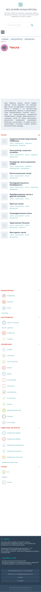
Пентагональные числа (20, 173)
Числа (12, 143)
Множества (34, 187)
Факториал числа (18, 232)
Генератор (28, 143)
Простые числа (17, 204)
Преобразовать (15, 168)
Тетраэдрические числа (21, 213)
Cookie (20, 577)
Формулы (22, 145)
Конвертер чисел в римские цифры (22, 163)
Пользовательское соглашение (20, 570)
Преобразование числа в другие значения (21, 195)
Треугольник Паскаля (19, 223)
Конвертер (28, 166)
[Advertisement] (20, 75)
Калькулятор (19, 143)
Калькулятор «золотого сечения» (20, 151)
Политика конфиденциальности (20, 574)
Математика (29, 39)
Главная (5, 39)
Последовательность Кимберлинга (19, 184)
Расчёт (27, 155)
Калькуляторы (16, 39)
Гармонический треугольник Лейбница (23, 140)
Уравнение (34, 155)
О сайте (20, 581)
